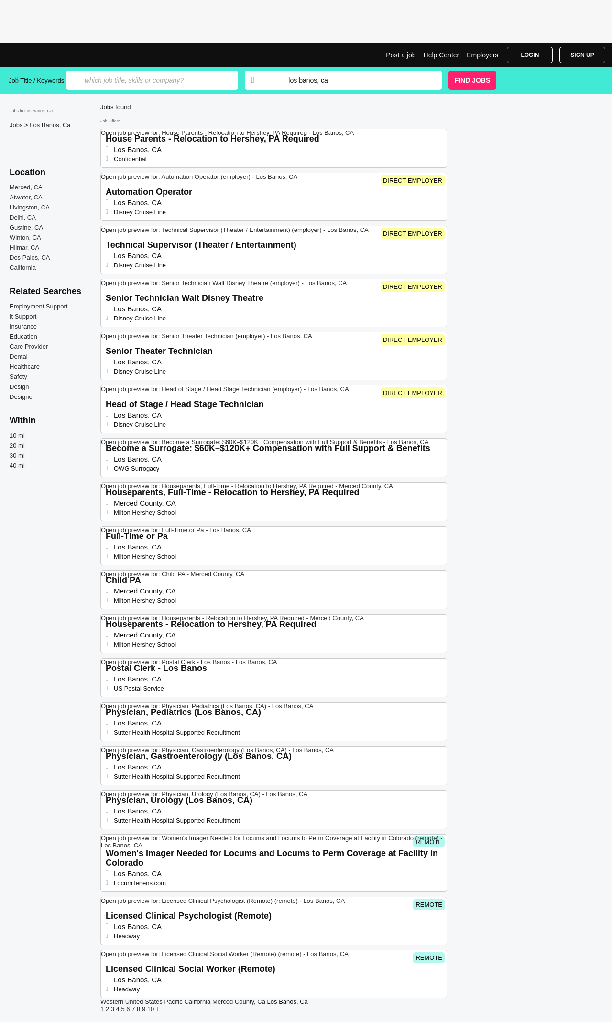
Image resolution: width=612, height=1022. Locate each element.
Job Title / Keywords (36, 80)
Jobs (17, 125)
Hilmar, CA (24, 247)
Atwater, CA (26, 197)
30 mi (17, 455)
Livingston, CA (30, 207)
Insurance (23, 326)
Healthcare (25, 366)
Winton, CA (25, 237)
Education (23, 336)
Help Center (441, 55)
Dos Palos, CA (30, 257)
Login (530, 55)
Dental (19, 356)
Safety (18, 376)
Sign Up (582, 55)
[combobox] (356, 80)
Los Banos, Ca (50, 125)
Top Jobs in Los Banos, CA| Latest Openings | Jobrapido (44, 55)
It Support (23, 316)
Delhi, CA (23, 217)
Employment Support (38, 306)
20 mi (17, 445)
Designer (22, 396)
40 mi (17, 465)
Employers (482, 55)
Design (19, 386)
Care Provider (29, 346)
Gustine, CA (26, 227)
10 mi (17, 435)
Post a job (400, 55)
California (23, 267)
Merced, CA (26, 187)
